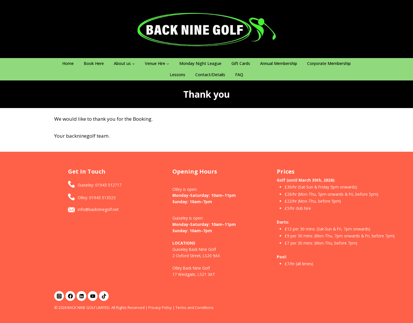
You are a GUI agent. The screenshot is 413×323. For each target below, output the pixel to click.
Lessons (177, 74)
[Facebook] (70, 296)
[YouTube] (93, 296)
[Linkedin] (81, 296)
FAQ (239, 74)
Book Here (94, 63)
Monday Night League (200, 63)
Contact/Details (210, 74)
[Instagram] (59, 296)
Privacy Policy (160, 307)
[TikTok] (104, 296)
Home (68, 63)
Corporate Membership (329, 63)
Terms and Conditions (195, 307)
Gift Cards (240, 63)
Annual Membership (278, 63)
